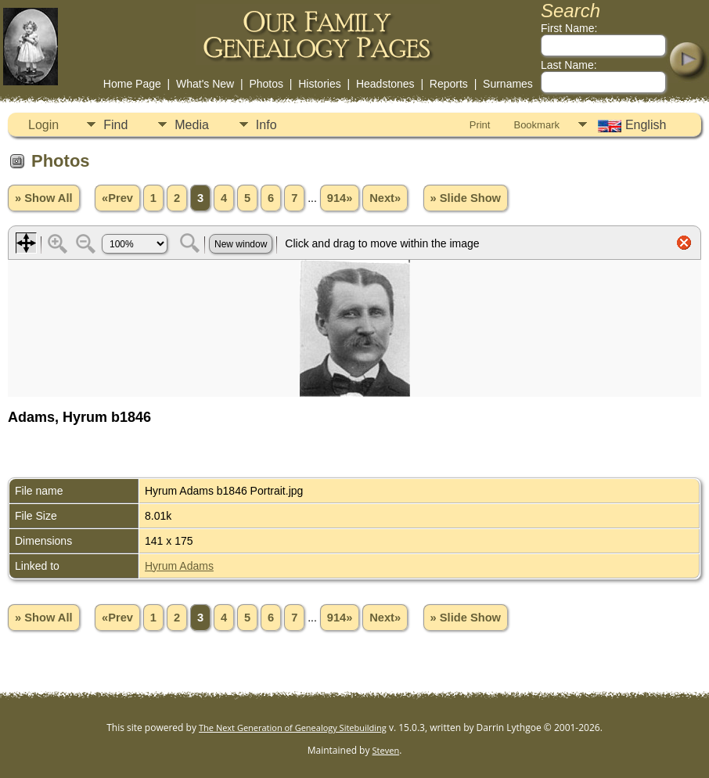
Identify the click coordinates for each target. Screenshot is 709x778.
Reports (449, 83)
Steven (386, 750)
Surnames (508, 83)
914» (340, 198)
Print (480, 125)
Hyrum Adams (179, 566)
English (630, 125)
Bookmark (536, 125)
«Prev (117, 198)
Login (43, 124)
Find (115, 124)
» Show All (44, 198)
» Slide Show (465, 198)
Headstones (385, 83)
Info (266, 124)
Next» (385, 198)
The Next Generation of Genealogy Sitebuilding (293, 727)
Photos (266, 83)
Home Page (132, 83)
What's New (205, 83)
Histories (319, 83)
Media (192, 124)
